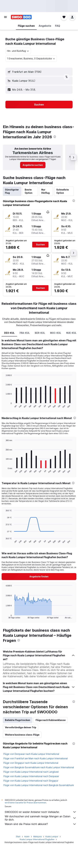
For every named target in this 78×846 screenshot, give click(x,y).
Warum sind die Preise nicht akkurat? (40, 824)
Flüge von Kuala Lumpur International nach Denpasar (31, 776)
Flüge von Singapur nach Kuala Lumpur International (31, 762)
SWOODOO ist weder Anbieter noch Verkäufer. (40, 812)
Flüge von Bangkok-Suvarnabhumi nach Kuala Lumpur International (39, 767)
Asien (27, 836)
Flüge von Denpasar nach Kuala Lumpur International (31, 754)
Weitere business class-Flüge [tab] (22, 734)
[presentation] (54, 136)
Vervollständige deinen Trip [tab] (20, 727)
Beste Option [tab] (28, 191)
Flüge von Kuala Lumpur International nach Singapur (31, 780)
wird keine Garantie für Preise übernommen (25, 802)
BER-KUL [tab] (40, 332)
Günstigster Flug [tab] (12, 191)
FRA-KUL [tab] (25, 332)
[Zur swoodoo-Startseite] (21, 17)
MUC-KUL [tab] (55, 332)
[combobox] (18, 51)
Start (18, 836)
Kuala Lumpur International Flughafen (37, 839)
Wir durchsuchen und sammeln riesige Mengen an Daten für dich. (40, 818)
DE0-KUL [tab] (9, 332)
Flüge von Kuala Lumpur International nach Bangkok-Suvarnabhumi (39, 785)
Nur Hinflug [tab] (45, 191)
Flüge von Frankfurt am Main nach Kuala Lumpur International (36, 758)
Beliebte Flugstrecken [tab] (17, 720)
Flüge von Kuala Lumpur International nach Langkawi (31, 771)
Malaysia (37, 836)
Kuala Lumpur (51, 836)
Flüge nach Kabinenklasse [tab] (51, 720)
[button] (5, 17)
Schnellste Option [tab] (62, 191)
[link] (32, 165)
